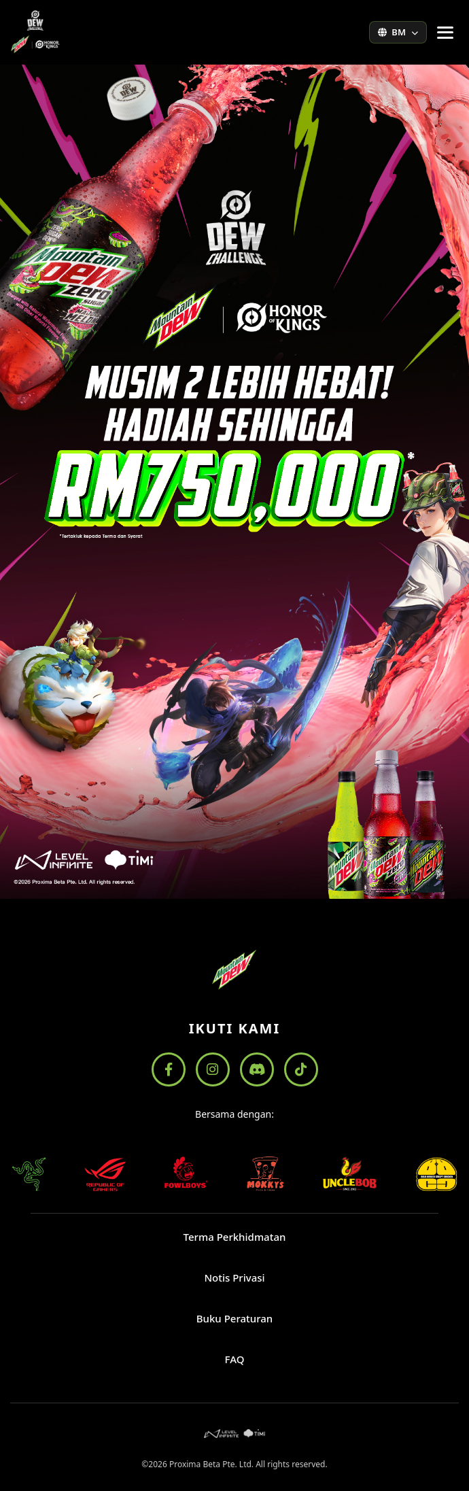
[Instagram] (213, 1069)
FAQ (235, 1359)
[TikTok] (301, 1069)
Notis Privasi (234, 1277)
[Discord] (257, 1069)
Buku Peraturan (234, 1318)
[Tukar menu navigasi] (445, 32)
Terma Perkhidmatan (235, 1237)
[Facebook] (169, 1069)
